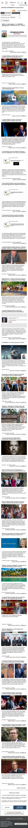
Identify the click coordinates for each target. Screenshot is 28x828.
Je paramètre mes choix (21, 824)
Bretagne (14, 115)
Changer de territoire (23, 5)
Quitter (7, 807)
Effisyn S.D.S (12, 370)
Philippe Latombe (12, 84)
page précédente (22, 10)
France (13, 561)
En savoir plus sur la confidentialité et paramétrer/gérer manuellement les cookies (14, 813)
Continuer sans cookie (19, 807)
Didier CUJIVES (13, 52)
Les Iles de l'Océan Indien (10, 306)
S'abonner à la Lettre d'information (14, 818)
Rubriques (6, 20)
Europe (14, 179)
